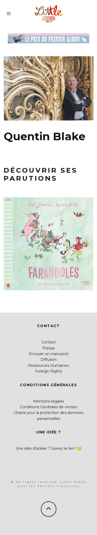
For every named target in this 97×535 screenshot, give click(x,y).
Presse (48, 348)
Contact (48, 342)
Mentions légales (48, 401)
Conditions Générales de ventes (48, 407)
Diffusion (49, 359)
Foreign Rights (48, 371)
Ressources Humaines (48, 365)
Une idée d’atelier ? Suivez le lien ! (46, 448)
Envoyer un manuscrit (49, 353)
